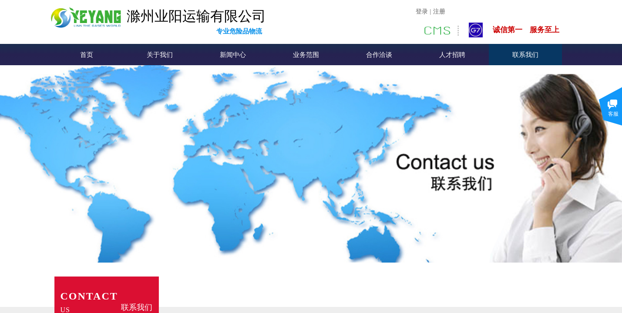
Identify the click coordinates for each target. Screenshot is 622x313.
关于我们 (160, 54)
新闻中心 (233, 54)
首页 (86, 54)
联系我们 (525, 54)
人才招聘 (452, 54)
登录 (422, 11)
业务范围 (306, 54)
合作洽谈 (379, 54)
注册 (439, 11)
